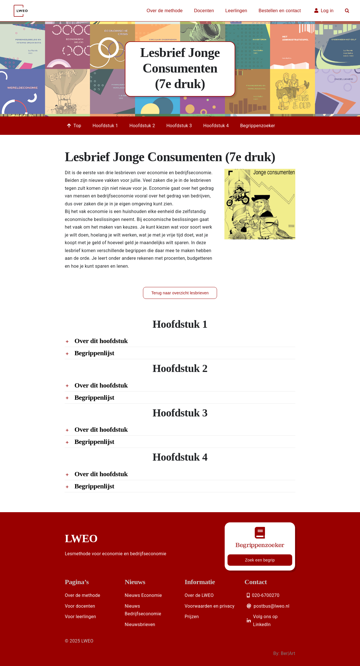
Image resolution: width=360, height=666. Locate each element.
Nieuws (135, 582)
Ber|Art (288, 653)
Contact (256, 582)
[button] (347, 11)
